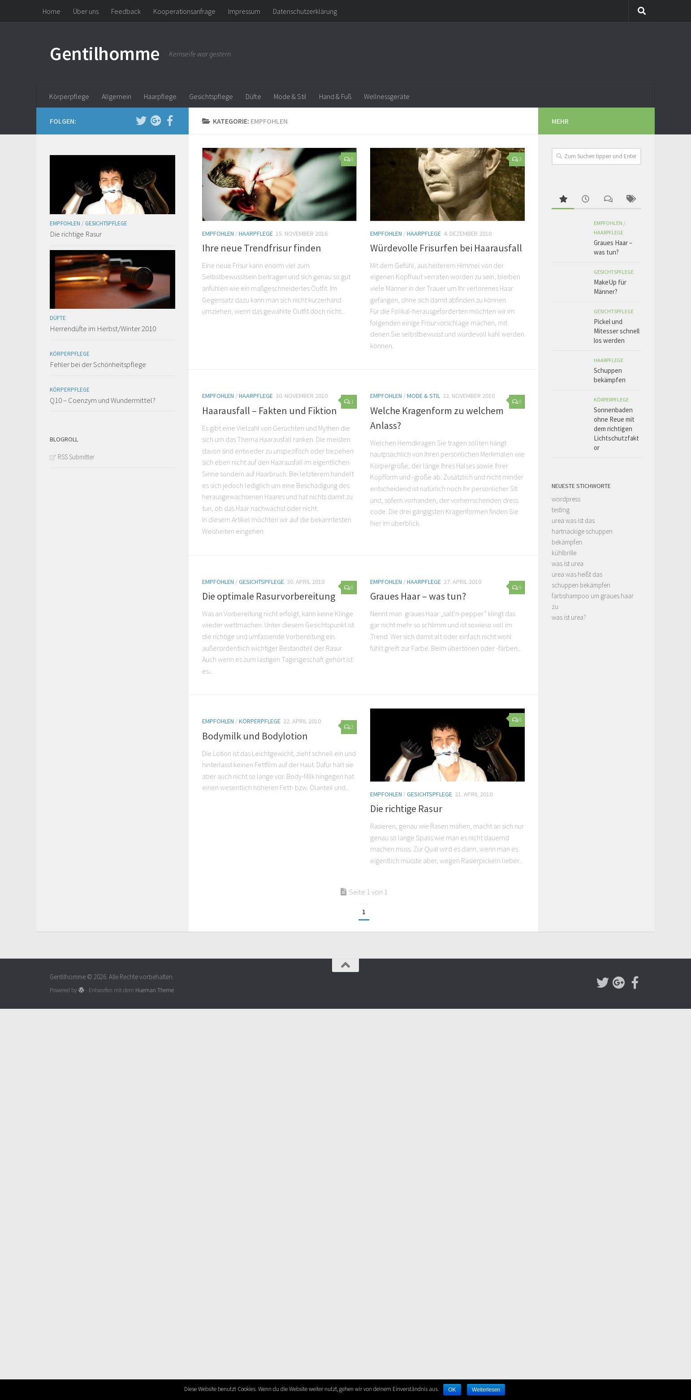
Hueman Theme (154, 990)
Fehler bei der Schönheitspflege (98, 364)
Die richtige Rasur (406, 808)
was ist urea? (569, 617)
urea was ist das (573, 520)
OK (452, 1390)
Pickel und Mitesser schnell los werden (616, 331)
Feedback (126, 11)
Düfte (253, 96)
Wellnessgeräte (387, 96)
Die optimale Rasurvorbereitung (268, 596)
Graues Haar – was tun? (418, 596)
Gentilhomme (105, 53)
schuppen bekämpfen (581, 585)
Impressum (244, 11)
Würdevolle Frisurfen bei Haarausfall (446, 248)
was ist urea (567, 563)
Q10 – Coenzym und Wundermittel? (102, 400)
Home (51, 11)
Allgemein (116, 96)
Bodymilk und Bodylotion (255, 736)
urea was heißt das (577, 574)
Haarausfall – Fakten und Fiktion (269, 410)
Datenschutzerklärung (305, 11)
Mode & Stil (290, 96)
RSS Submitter (76, 457)
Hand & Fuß (335, 96)
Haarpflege (160, 96)
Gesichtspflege (211, 96)
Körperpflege (69, 96)
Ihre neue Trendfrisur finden (261, 248)
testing (561, 510)
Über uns (86, 11)
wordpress (566, 499)
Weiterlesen (486, 1390)
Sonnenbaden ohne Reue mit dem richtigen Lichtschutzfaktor (616, 429)
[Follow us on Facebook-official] (169, 120)
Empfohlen (218, 233)
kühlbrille (564, 553)
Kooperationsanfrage (184, 11)
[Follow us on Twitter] (141, 120)
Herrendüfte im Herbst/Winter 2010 (103, 328)
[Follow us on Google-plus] (155, 120)
